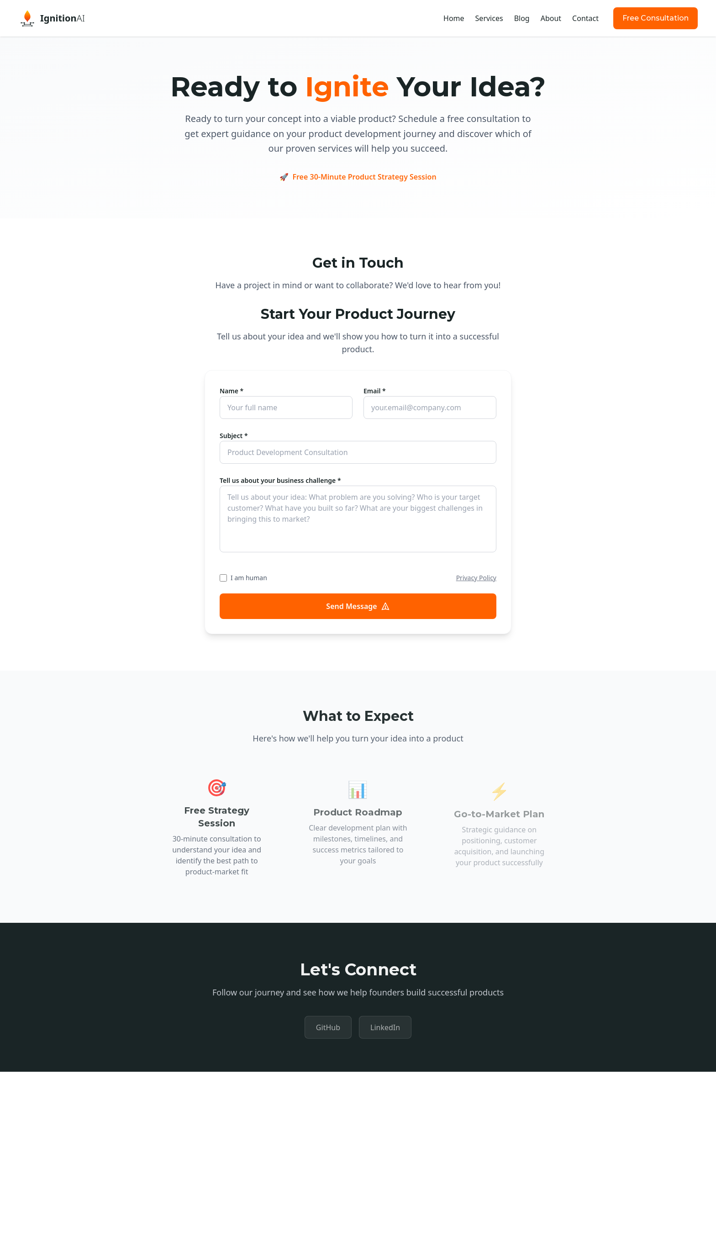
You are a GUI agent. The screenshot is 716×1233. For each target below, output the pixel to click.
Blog (522, 18)
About (551, 18)
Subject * (234, 435)
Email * (374, 390)
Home (453, 18)
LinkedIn (385, 1030)
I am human (249, 577)
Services (489, 18)
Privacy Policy (476, 577)
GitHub (328, 1030)
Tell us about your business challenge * (280, 480)
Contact (585, 18)
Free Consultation (655, 18)
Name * (231, 390)
